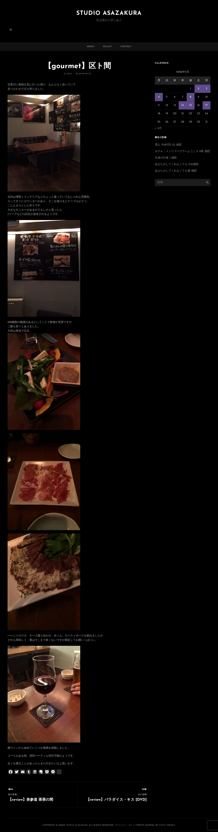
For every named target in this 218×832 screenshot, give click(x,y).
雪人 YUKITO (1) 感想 (168, 144)
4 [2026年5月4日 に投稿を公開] (159, 97)
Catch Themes (167, 825)
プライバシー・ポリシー (126, 825)
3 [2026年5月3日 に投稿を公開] (206, 88)
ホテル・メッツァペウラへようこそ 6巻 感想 (182, 151)
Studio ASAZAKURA (109, 13)
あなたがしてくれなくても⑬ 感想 (176, 170)
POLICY (107, 46)
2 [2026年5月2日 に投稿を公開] (198, 88)
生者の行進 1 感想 (166, 157)
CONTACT (125, 46)
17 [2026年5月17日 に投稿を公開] (206, 105)
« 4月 (158, 128)
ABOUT (91, 46)
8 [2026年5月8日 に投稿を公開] (190, 97)
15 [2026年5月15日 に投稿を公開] (190, 105)
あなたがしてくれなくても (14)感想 (176, 164)
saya (69, 74)
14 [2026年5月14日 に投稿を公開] (182, 105)
